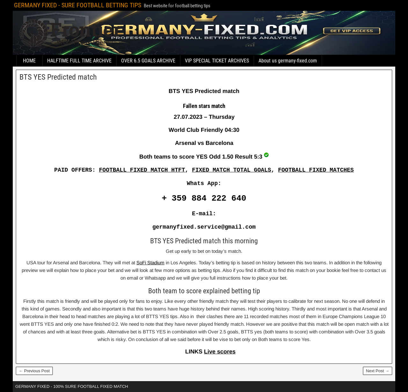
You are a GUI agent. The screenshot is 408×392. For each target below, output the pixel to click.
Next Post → (377, 370)
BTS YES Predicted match (58, 77)
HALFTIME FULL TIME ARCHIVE (79, 61)
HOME (29, 61)
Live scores (220, 351)
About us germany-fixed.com (288, 61)
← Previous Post (34, 370)
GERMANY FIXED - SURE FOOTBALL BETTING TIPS (77, 5)
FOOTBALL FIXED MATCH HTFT (142, 170)
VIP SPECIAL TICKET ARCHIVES (217, 61)
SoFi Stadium (150, 262)
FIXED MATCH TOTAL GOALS (231, 170)
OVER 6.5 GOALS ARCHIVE (148, 61)
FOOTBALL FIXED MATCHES (316, 170)
